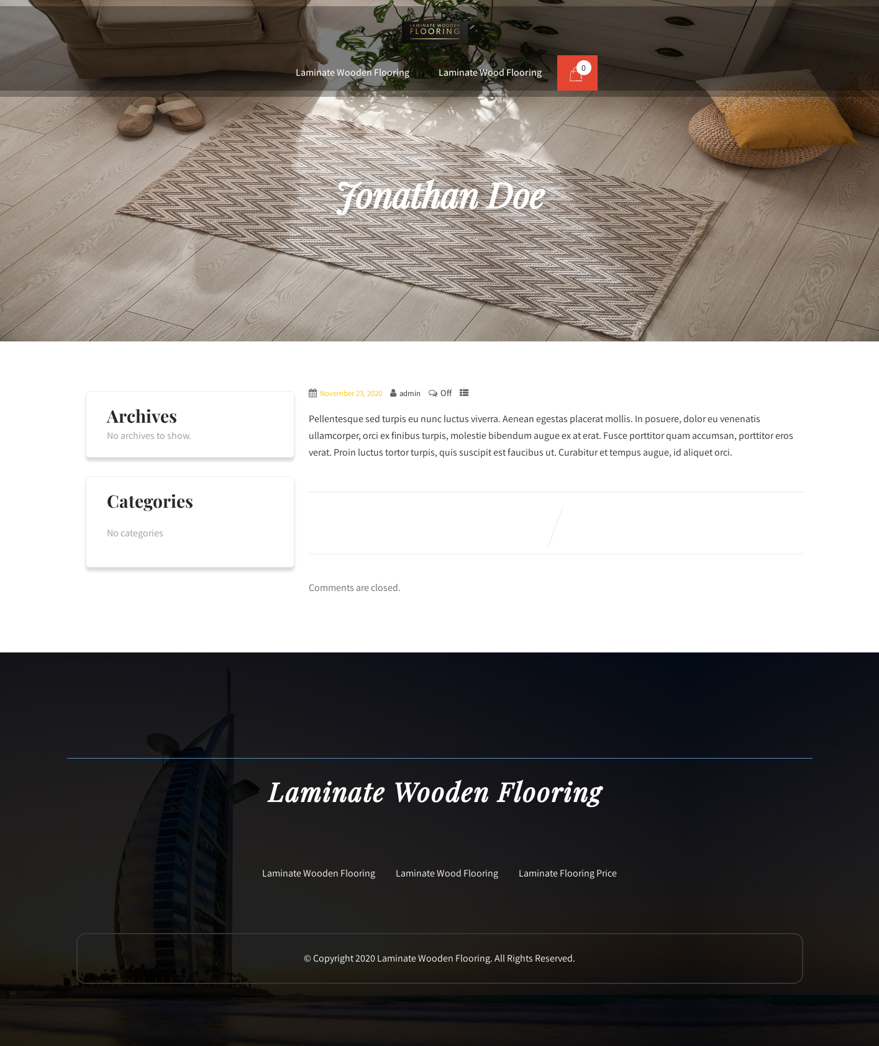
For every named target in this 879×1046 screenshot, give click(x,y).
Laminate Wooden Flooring (352, 72)
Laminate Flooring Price (568, 873)
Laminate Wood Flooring (490, 72)
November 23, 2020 (351, 393)
